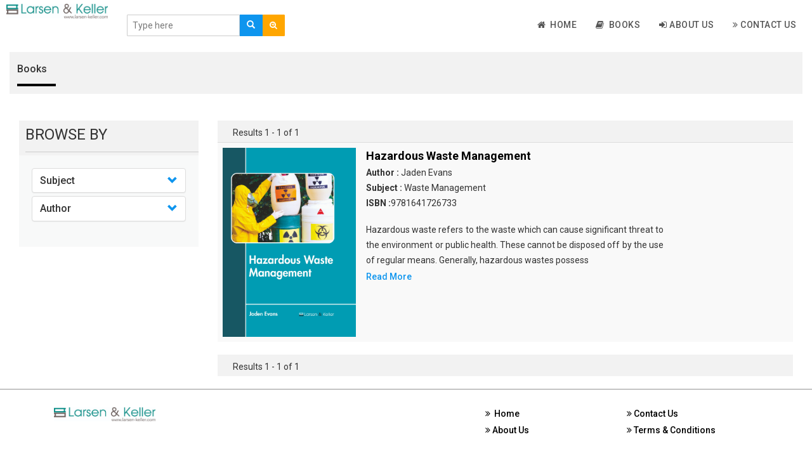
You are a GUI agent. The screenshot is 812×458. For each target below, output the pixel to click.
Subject (57, 180)
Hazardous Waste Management (448, 155)
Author (55, 208)
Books (618, 25)
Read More (389, 277)
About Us (686, 25)
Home (557, 25)
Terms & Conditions (671, 430)
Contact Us (764, 25)
